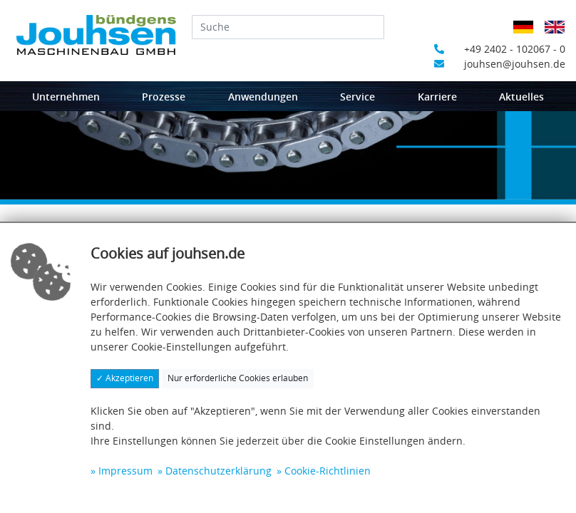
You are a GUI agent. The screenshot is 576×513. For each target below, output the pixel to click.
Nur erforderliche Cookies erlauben (238, 378)
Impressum (125, 470)
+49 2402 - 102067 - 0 (499, 49)
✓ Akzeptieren (124, 378)
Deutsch (527, 36)
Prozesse (163, 96)
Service (357, 96)
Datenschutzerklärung (218, 470)
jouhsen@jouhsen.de (499, 64)
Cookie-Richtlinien (327, 470)
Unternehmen (66, 96)
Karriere (437, 96)
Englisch (558, 36)
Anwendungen (263, 96)
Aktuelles (521, 96)
